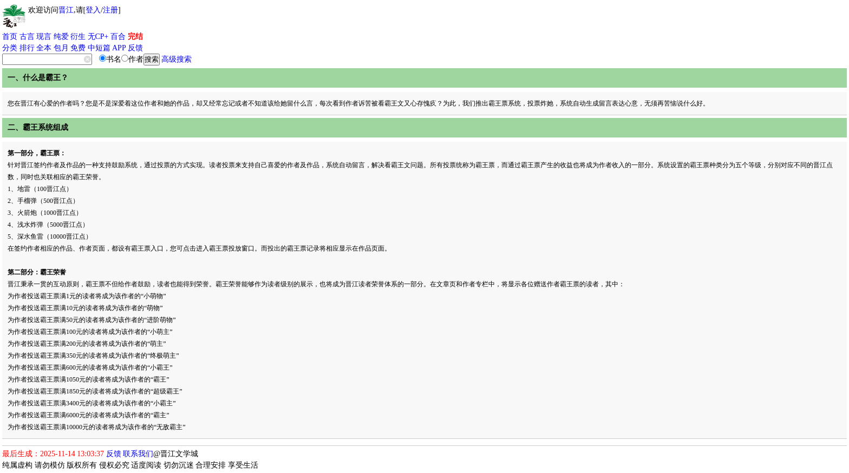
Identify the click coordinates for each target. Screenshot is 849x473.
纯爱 (61, 36)
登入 (93, 10)
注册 (110, 10)
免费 (78, 48)
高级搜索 (176, 59)
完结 (135, 36)
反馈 (135, 48)
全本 (43, 48)
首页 (9, 36)
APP (119, 48)
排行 (27, 48)
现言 (43, 36)
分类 (9, 48)
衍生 (78, 36)
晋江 (66, 10)
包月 (61, 48)
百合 (118, 36)
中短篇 (99, 48)
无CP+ (98, 36)
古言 (27, 36)
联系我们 (138, 454)
